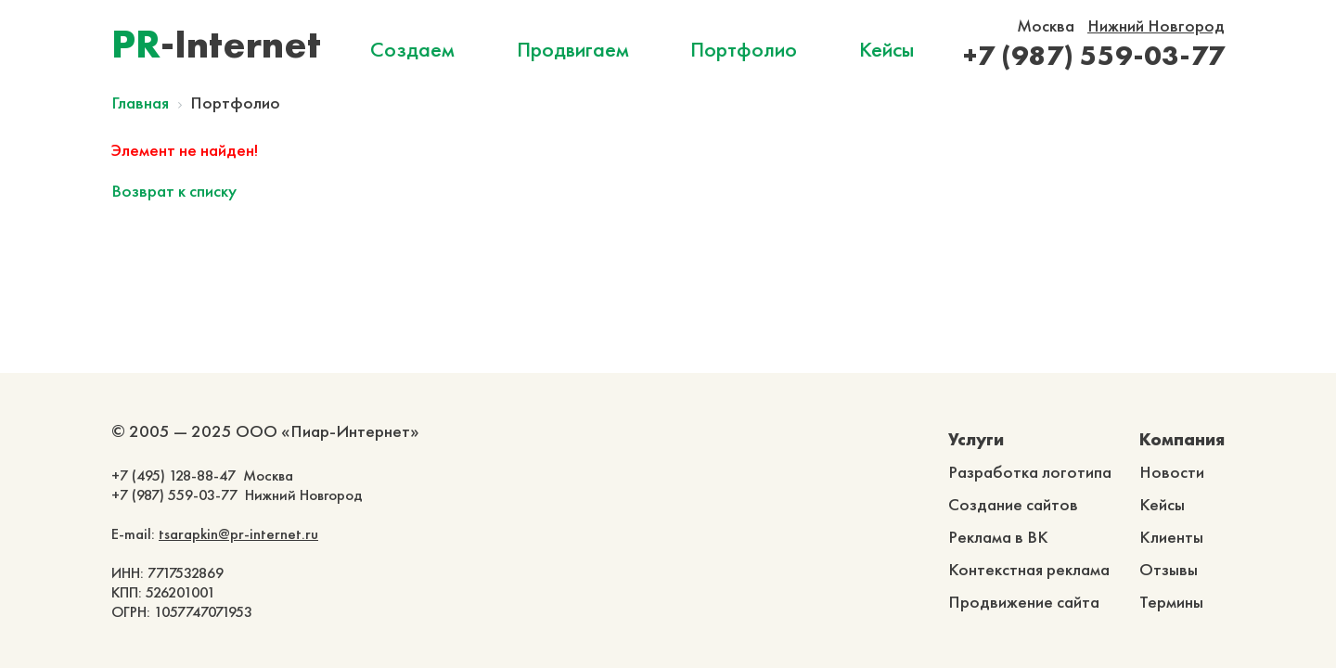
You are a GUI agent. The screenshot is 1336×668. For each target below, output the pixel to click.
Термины (1171, 601)
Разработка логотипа (1029, 471)
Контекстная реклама (1029, 569)
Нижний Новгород (1156, 25)
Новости (1171, 471)
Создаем (412, 49)
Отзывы (1168, 569)
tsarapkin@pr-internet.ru (238, 534)
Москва (1045, 25)
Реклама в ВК (998, 536)
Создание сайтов (1013, 504)
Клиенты (1171, 536)
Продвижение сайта (1023, 601)
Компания (1182, 439)
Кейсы (886, 49)
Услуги (976, 439)
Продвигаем (573, 49)
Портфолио (743, 49)
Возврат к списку (174, 190)
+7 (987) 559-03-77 (1094, 55)
